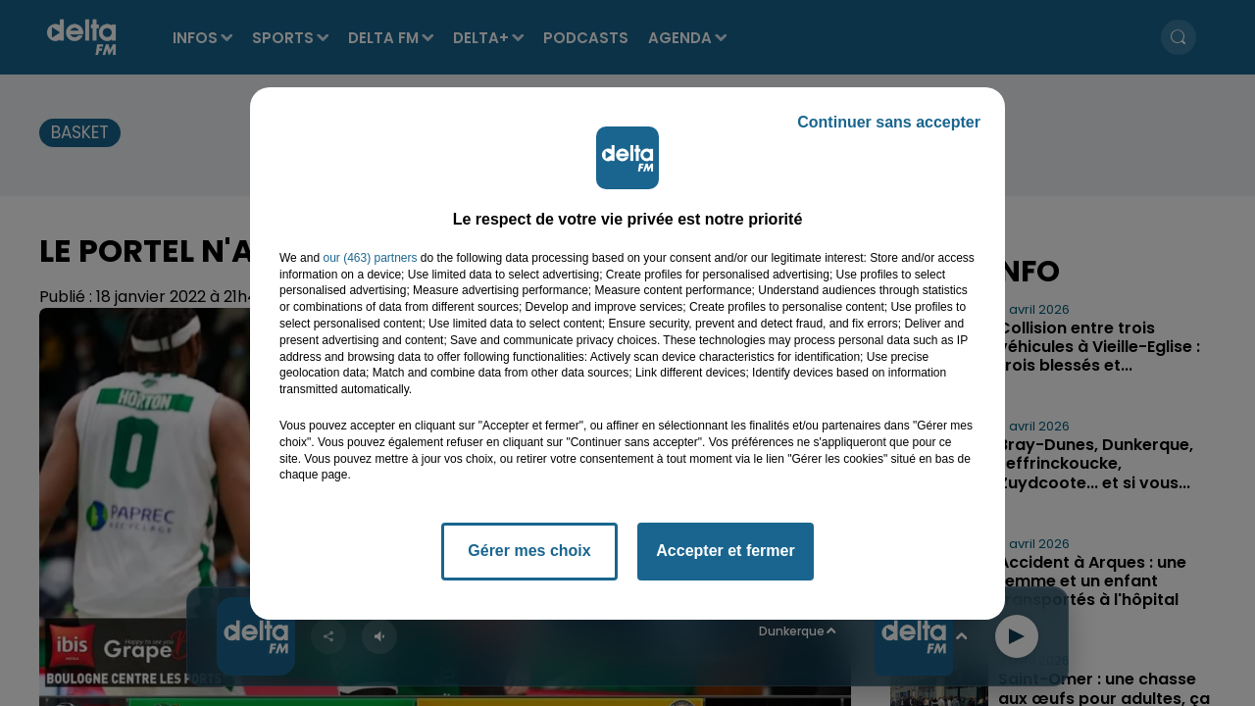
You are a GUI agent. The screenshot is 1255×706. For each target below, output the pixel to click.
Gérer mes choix (529, 550)
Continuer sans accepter (888, 122)
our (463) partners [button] (370, 258)
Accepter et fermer (725, 550)
